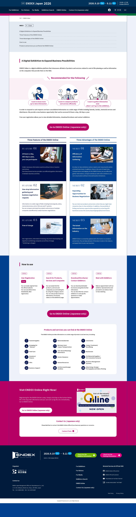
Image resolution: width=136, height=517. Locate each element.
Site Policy (111, 507)
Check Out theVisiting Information (109, 469)
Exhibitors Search (48, 10)
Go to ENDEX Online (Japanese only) (68, 140)
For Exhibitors (14, 10)
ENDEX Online (61, 10)
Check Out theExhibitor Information (84, 469)
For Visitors (25, 10)
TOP (20, 32)
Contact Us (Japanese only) (78, 10)
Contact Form (68, 445)
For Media (35, 10)
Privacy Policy (120, 507)
